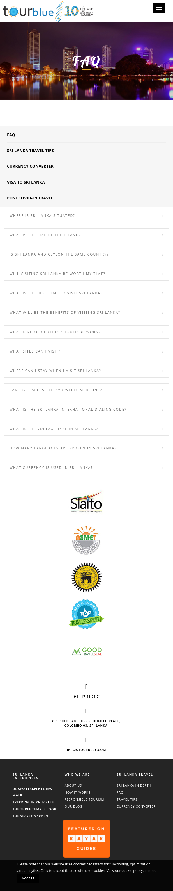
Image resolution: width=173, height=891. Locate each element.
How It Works (78, 792)
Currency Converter (30, 166)
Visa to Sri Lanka (26, 182)
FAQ (11, 134)
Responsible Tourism (84, 799)
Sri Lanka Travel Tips (30, 150)
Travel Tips (127, 799)
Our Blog (74, 806)
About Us (73, 785)
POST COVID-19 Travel (30, 198)
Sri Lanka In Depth (134, 785)
